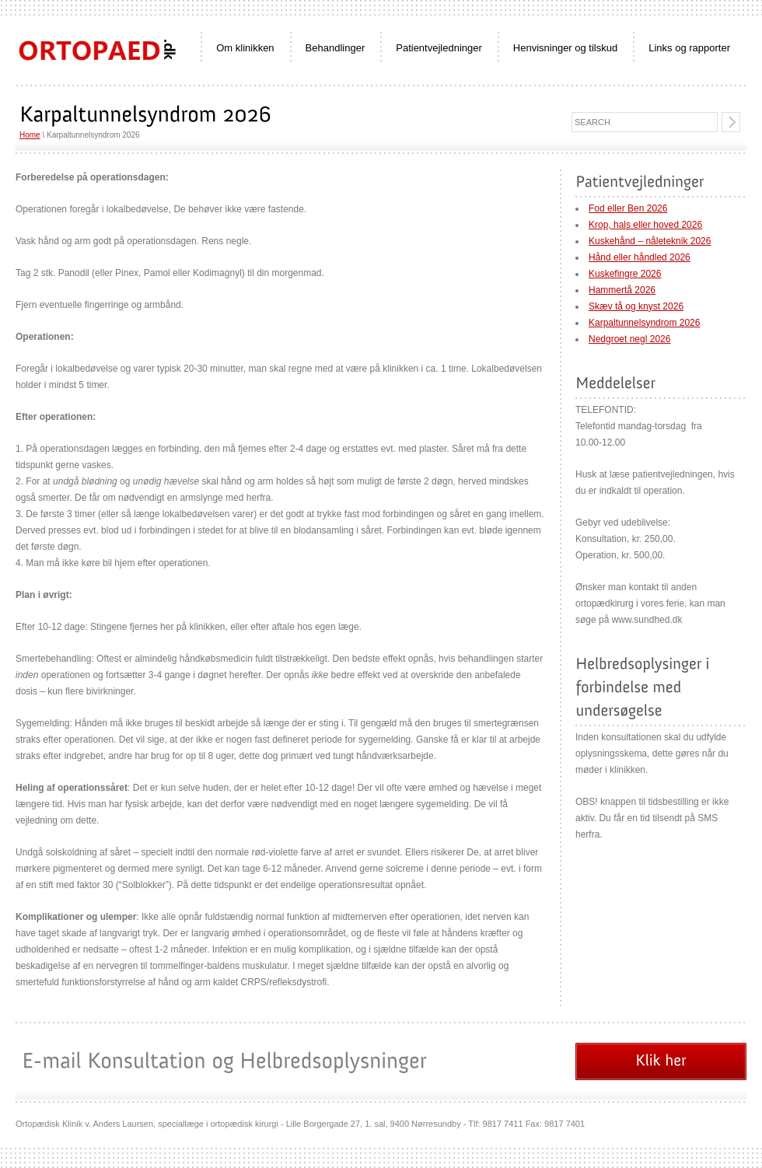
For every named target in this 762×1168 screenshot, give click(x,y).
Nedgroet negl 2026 (629, 339)
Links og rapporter (689, 48)
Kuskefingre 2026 (625, 273)
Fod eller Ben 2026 (628, 208)
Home (29, 135)
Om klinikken (245, 48)
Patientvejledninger (439, 48)
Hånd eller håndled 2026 (639, 257)
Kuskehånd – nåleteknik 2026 (650, 241)
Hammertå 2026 (622, 290)
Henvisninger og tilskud (565, 48)
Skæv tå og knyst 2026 (636, 306)
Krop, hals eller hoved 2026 (645, 224)
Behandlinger (335, 48)
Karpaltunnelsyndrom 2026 (644, 322)
